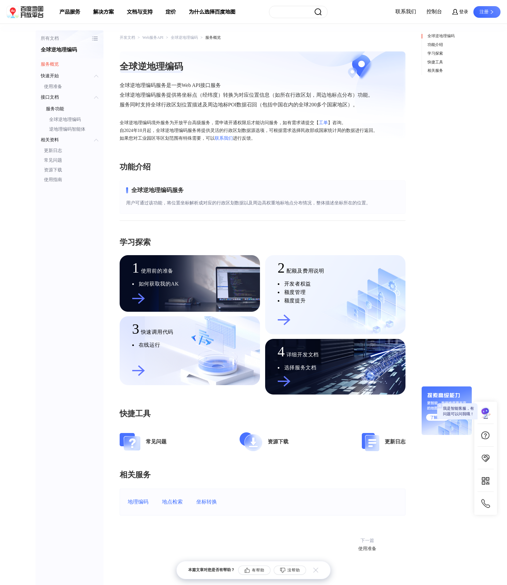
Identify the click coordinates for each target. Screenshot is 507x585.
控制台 (434, 11)
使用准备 (53, 86)
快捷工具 (435, 62)
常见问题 (53, 160)
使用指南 (53, 179)
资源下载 (53, 170)
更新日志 (53, 150)
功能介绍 (435, 44)
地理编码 (138, 501)
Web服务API (152, 37)
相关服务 (435, 70)
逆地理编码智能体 (67, 129)
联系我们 (405, 11)
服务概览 (50, 64)
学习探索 (435, 53)
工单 (323, 122)
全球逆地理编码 (65, 119)
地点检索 (172, 501)
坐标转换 (206, 501)
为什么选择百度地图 (212, 12)
